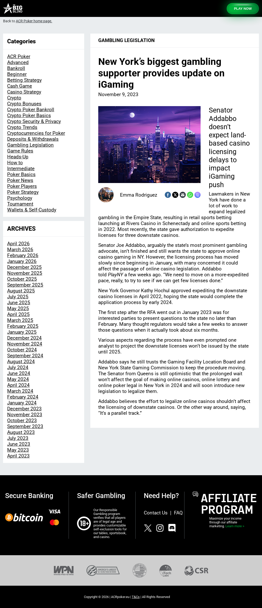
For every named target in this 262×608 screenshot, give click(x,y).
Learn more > (234, 526)
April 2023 (18, 456)
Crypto (14, 98)
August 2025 (21, 291)
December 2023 (24, 409)
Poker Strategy (23, 192)
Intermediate (21, 168)
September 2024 (25, 356)
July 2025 (17, 297)
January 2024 (22, 403)
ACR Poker (18, 56)
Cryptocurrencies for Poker (36, 133)
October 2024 (22, 350)
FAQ (178, 513)
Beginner (17, 74)
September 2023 (25, 426)
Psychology (19, 198)
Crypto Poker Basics (29, 115)
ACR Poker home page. (34, 21)
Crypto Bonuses (24, 104)
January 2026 (22, 261)
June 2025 (18, 303)
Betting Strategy (24, 80)
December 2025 (24, 267)
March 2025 (20, 320)
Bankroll (16, 68)
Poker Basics (21, 174)
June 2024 (18, 373)
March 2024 (20, 391)
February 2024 (22, 397)
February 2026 (22, 255)
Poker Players (22, 186)
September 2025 (25, 285)
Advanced (18, 62)
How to (15, 163)
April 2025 (18, 314)
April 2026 (18, 244)
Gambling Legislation (30, 145)
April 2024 (18, 385)
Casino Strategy (24, 92)
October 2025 (22, 279)
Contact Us (156, 513)
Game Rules (20, 151)
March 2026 (20, 249)
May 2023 (18, 450)
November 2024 (24, 344)
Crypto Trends (22, 127)
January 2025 (22, 332)
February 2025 (22, 326)
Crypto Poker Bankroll (30, 110)
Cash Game (19, 86)
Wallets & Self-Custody (31, 210)
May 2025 (18, 308)
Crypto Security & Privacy (34, 121)
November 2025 (24, 273)
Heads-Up (17, 157)
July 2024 (17, 367)
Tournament (20, 204)
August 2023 (21, 432)
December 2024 (24, 338)
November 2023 (24, 415)
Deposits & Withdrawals (33, 139)
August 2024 (21, 361)
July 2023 (17, 438)
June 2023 (18, 444)
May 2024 (18, 379)
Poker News (20, 180)
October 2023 (22, 420)
